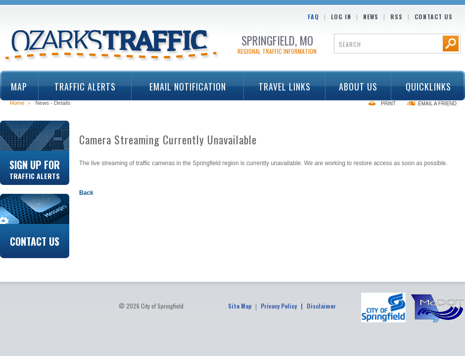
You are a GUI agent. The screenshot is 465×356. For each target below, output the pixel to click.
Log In (341, 16)
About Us (355, 86)
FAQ (313, 16)
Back (86, 192)
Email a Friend (437, 103)
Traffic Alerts (82, 86)
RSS (396, 16)
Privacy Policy (279, 306)
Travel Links (281, 86)
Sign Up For (34, 168)
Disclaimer (321, 306)
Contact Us (434, 16)
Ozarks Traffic (112, 46)
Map (19, 86)
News (370, 16)
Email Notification (187, 86)
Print (388, 103)
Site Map (239, 306)
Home (17, 103)
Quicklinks (424, 86)
